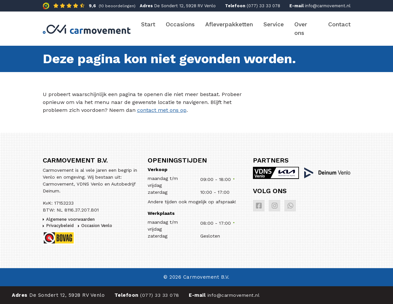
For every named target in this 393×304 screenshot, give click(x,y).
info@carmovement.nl (328, 5)
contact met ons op (161, 110)
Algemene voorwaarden (70, 219)
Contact (339, 24)
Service (273, 24)
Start (148, 24)
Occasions (180, 24)
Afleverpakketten (229, 24)
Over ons (300, 28)
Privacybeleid (60, 225)
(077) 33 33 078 (263, 5)
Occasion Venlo (96, 225)
